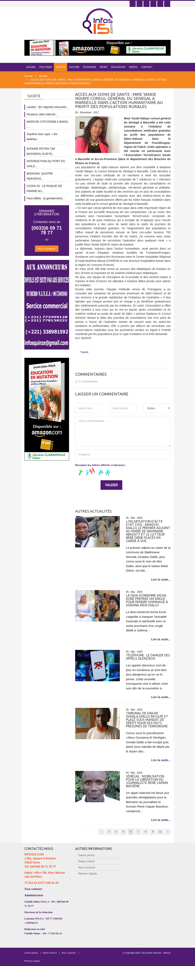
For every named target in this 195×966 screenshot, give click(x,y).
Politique (45, 67)
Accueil (31, 67)
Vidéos (133, 67)
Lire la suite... (161, 579)
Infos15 (167, 953)
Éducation (118, 67)
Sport (104, 67)
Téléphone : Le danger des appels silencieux (148, 656)
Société (60, 67)
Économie (89, 67)
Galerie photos (86, 855)
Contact (147, 67)
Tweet (84, 352)
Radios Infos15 (86, 861)
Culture (74, 67)
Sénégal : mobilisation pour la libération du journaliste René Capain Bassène (147, 781)
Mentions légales (87, 873)
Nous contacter (46, 248)
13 (160, 831)
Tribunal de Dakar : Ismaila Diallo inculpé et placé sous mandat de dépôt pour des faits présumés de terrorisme (147, 719)
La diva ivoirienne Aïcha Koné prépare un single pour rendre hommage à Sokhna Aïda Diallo (147, 600)
